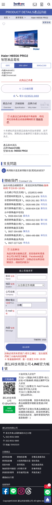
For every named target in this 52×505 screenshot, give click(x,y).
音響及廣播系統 (38, 457)
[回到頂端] (47, 499)
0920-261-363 (32, 200)
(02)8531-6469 (31, 96)
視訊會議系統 (37, 465)
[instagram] (21, 494)
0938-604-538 (33, 208)
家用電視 (21, 465)
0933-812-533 (33, 220)
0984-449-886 (33, 224)
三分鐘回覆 (26, 88)
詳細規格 (20, 105)
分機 (19, 305)
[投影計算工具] (41, 7)
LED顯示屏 (21, 468)
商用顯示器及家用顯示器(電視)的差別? (26, 170)
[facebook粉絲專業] (5, 494)
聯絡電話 (10, 300)
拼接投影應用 (8, 472)
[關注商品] (47, 486)
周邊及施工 (36, 472)
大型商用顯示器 (24, 461)
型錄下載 (44, 104)
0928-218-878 (32, 196)
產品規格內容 (25, 130)
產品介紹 (7, 105)
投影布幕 (6, 465)
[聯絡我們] (34, 7)
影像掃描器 (36, 468)
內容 (8, 328)
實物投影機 (22, 457)
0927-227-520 (15, 243)
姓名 (8, 276)
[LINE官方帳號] (13, 494)
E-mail (9, 311)
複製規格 (46, 22)
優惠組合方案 (8, 477)
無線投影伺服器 (9, 468)
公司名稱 (10, 292)
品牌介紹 (32, 105)
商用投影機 (7, 461)
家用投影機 (7, 457)
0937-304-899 (15, 231)
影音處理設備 (23, 472)
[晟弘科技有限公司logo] (19, 5)
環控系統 (35, 461)
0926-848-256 (33, 204)
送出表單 (26, 347)
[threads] (29, 494)
